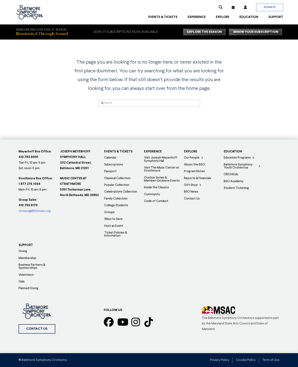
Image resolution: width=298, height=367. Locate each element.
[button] (221, 7)
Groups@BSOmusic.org (35, 211)
